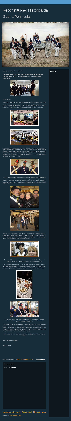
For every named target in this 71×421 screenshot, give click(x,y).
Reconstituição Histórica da (25, 10)
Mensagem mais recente (11, 412)
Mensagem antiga (39, 412)
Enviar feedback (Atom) (15, 415)
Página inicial (27, 412)
